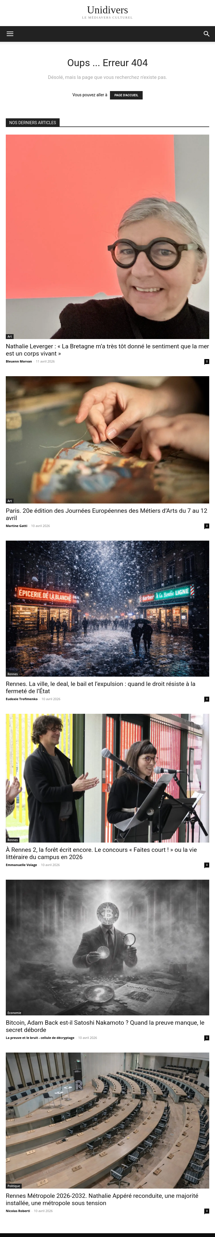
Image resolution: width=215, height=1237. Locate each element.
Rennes (13, 674)
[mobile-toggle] (10, 34)
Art (10, 336)
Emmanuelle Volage (21, 865)
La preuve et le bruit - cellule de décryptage (40, 1037)
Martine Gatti (16, 526)
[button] (207, 34)
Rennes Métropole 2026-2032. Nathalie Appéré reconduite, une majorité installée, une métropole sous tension (102, 1199)
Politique (14, 1186)
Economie (14, 1013)
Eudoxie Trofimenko (22, 699)
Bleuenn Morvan (19, 361)
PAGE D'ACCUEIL (126, 95)
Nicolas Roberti (18, 1211)
